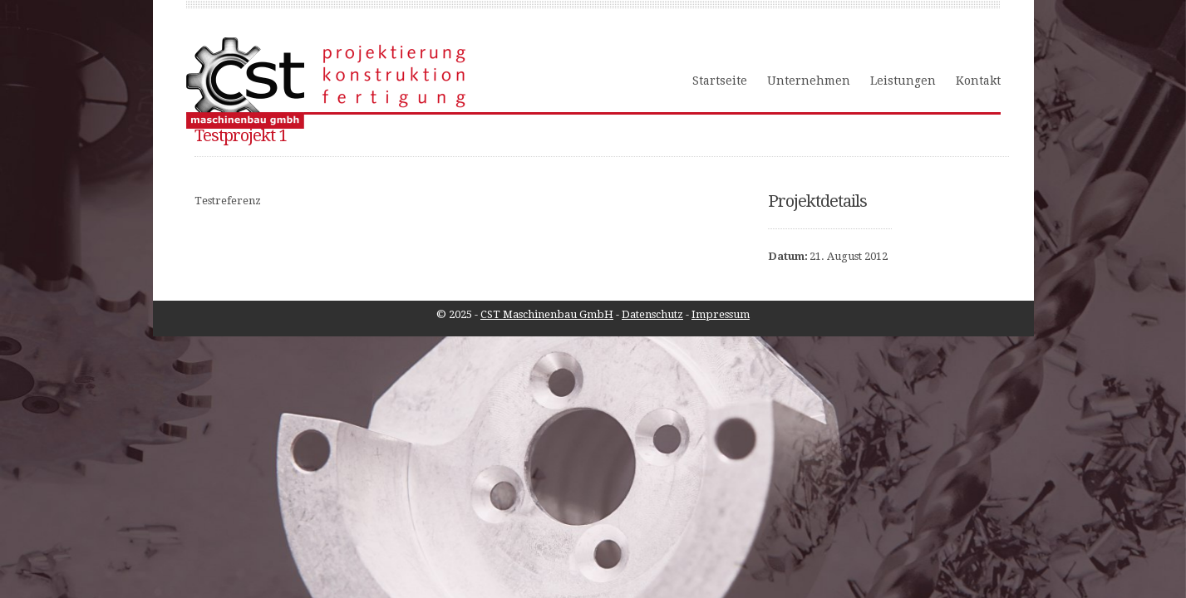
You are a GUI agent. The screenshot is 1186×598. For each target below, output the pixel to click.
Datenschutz (652, 314)
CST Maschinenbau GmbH (546, 314)
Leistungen (903, 80)
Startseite (719, 80)
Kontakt (978, 80)
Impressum (720, 314)
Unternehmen (808, 80)
